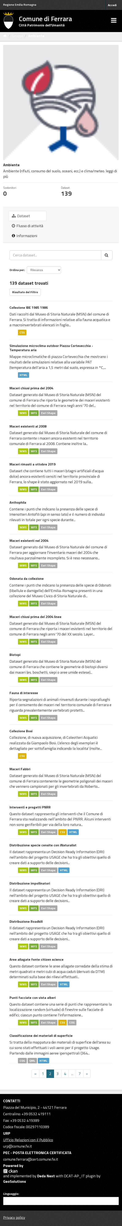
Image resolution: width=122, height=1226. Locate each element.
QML (32, 1060)
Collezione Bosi (21, 731)
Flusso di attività (27, 226)
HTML (23, 375)
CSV (22, 332)
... (72, 1073)
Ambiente (36, 36)
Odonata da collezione (26, 578)
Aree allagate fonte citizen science (36, 959)
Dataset (21, 216)
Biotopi (14, 654)
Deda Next (46, 1176)
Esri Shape (48, 413)
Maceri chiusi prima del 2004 (31, 388)
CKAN (10, 1171)
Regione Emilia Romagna (19, 4)
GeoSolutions (14, 1181)
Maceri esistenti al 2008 (27, 426)
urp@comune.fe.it (17, 1146)
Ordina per (16, 270)
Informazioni (24, 236)
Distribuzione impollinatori (29, 883)
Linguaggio (10, 1194)
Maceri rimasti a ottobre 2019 (32, 464)
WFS (34, 413)
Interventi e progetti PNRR (30, 807)
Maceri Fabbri (19, 768)
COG (72, 1022)
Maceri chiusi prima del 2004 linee (35, 616)
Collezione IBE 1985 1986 (28, 307)
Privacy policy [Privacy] (14, 1217)
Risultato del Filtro (25, 292)
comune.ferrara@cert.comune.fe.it (30, 1159)
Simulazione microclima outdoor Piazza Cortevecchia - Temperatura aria (51, 348)
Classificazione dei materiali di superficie (41, 1035)
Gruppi (17, 36)
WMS (23, 413)
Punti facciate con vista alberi (32, 997)
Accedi (112, 5)
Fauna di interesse (23, 692)
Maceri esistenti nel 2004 (28, 540)
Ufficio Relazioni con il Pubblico (28, 1140)
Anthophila (17, 502)
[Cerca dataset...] (55, 255)
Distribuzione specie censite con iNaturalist (42, 845)
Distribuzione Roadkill (26, 921)
